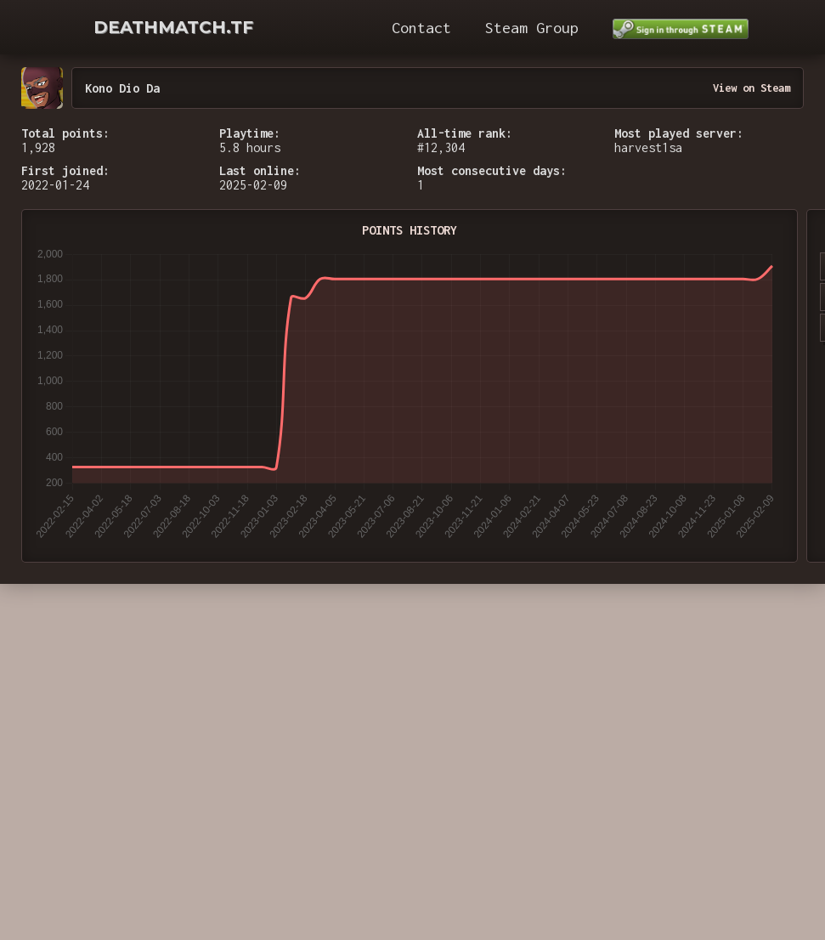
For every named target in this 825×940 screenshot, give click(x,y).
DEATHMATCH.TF (173, 27)
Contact (421, 28)
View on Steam (751, 88)
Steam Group (532, 28)
